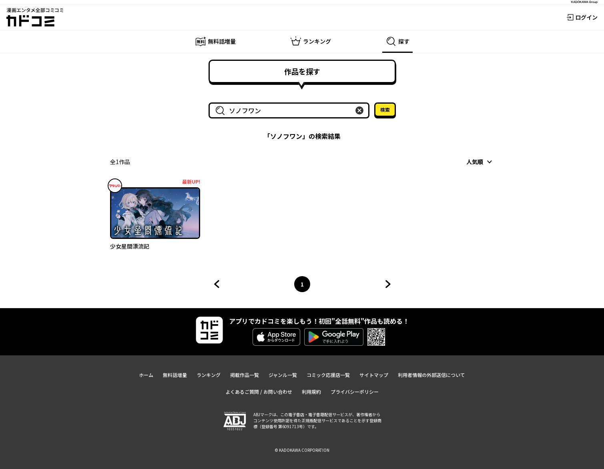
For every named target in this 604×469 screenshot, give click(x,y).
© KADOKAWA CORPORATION (302, 450)
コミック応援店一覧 (328, 374)
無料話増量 (175, 374)
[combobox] (290, 110)
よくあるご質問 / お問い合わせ (258, 391)
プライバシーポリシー (355, 391)
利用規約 (311, 391)
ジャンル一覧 (283, 374)
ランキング (209, 374)
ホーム (146, 374)
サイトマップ (373, 374)
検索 (385, 109)
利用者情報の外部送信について (431, 374)
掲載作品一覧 (244, 374)
